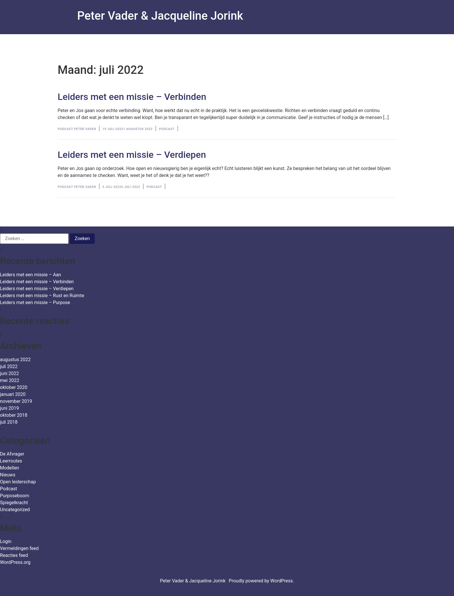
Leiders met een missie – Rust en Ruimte (42, 295)
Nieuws (7, 475)
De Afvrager (12, 454)
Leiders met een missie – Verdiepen (132, 154)
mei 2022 (9, 380)
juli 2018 (8, 422)
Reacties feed (14, 555)
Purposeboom (14, 495)
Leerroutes (11, 461)
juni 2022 (9, 373)
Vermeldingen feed (19, 548)
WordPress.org (15, 562)
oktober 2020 (13, 387)
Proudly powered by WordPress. (261, 581)
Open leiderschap (18, 482)
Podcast (167, 129)
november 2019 (16, 401)
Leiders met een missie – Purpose (35, 302)
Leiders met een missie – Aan (30, 274)
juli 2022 (8, 366)
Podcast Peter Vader (77, 129)
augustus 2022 (15, 359)
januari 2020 (12, 394)
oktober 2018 (13, 415)
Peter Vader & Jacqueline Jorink (160, 16)
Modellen (9, 468)
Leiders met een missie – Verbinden (132, 96)
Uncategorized (15, 509)
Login (5, 541)
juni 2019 (9, 408)
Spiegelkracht (14, 502)
